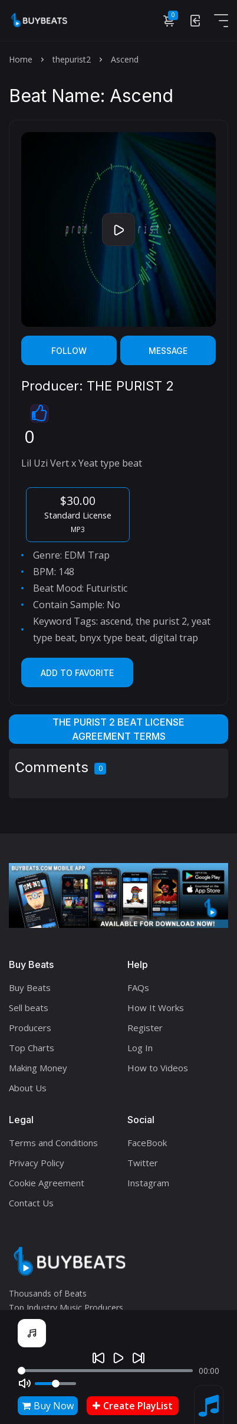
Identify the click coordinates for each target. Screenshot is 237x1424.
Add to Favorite (77, 673)
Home (20, 59)
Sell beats (28, 1007)
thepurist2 (71, 59)
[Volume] (55, 1383)
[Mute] (25, 1383)
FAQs (138, 987)
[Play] (118, 1358)
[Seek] (105, 1370)
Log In (140, 1048)
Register (145, 1027)
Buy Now (48, 1405)
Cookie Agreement (46, 1183)
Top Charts (31, 1048)
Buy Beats (30, 987)
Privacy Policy (36, 1163)
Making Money (38, 1068)
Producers (30, 1027)
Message (168, 351)
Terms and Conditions (53, 1143)
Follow (69, 351)
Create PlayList (133, 1405)
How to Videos (157, 1068)
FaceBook (147, 1143)
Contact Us (31, 1203)
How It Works (155, 1007)
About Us (28, 1088)
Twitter (142, 1163)
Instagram (148, 1183)
